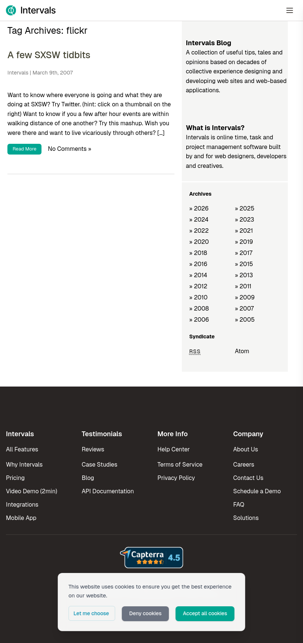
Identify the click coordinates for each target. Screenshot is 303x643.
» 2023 (244, 219)
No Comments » (69, 148)
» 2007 (244, 308)
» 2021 (244, 231)
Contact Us (248, 478)
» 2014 (198, 275)
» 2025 (244, 208)
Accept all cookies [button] (206, 613)
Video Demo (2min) (31, 491)
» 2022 (199, 231)
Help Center (173, 449)
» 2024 (199, 219)
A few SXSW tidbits (48, 55)
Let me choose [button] (91, 613)
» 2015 (244, 264)
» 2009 (245, 297)
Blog (88, 478)
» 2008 (199, 308)
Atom (242, 351)
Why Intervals (24, 464)
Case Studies (99, 464)
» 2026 (199, 208)
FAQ (238, 504)
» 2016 (198, 264)
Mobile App (21, 518)
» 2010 (198, 297)
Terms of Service (180, 464)
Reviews (93, 449)
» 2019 (244, 242)
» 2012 (198, 286)
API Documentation (108, 491)
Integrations (22, 504)
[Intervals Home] (31, 10)
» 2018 (198, 253)
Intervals (18, 72)
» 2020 (199, 242)
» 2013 (244, 275)
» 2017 (243, 253)
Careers (243, 464)
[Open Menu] (289, 10)
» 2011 (243, 286)
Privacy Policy (176, 478)
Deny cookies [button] (146, 613)
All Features (22, 449)
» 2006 (199, 320)
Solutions (246, 518)
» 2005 (245, 320)
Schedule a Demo (257, 491)
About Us (245, 449)
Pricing (15, 478)
